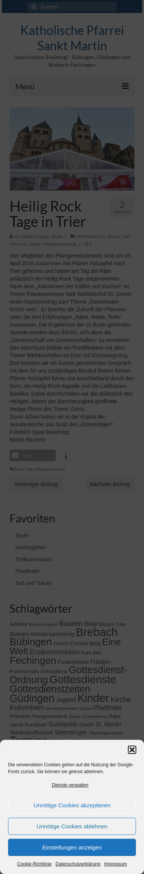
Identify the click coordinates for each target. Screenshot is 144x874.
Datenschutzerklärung (77, 864)
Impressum (115, 864)
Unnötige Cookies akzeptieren (71, 805)
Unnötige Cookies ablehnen (71, 826)
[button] (132, 750)
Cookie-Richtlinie (34, 864)
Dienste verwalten (70, 785)
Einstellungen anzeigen (72, 847)
